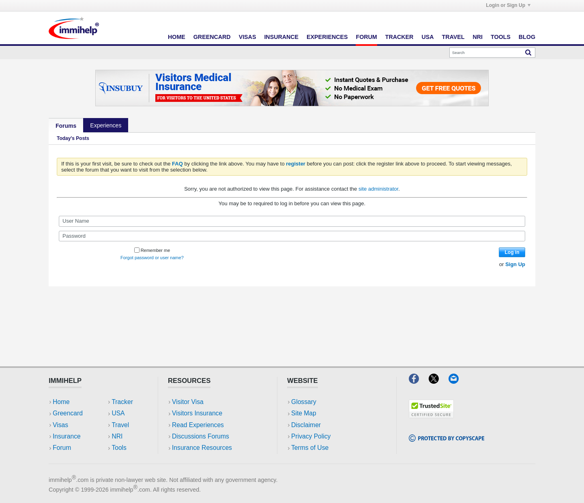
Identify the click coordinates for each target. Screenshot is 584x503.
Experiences (327, 37)
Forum (366, 37)
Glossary (303, 401)
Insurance (281, 37)
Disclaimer (306, 424)
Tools (501, 37)
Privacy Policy (311, 436)
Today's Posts (73, 138)
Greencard (212, 37)
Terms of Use (309, 447)
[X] (439, 381)
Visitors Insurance (197, 413)
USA (427, 37)
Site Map (303, 413)
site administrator (378, 189)
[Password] (292, 236)
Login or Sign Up (508, 5)
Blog (527, 37)
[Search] (492, 52)
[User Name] (292, 221)
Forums (66, 126)
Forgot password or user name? (152, 257)
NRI (477, 37)
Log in (512, 252)
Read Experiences (198, 424)
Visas (247, 37)
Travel (453, 37)
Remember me (152, 250)
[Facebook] (419, 381)
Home (176, 37)
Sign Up (515, 264)
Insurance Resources (202, 447)
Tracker (399, 37)
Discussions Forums (200, 436)
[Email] (457, 381)
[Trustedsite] (431, 415)
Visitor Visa (188, 401)
